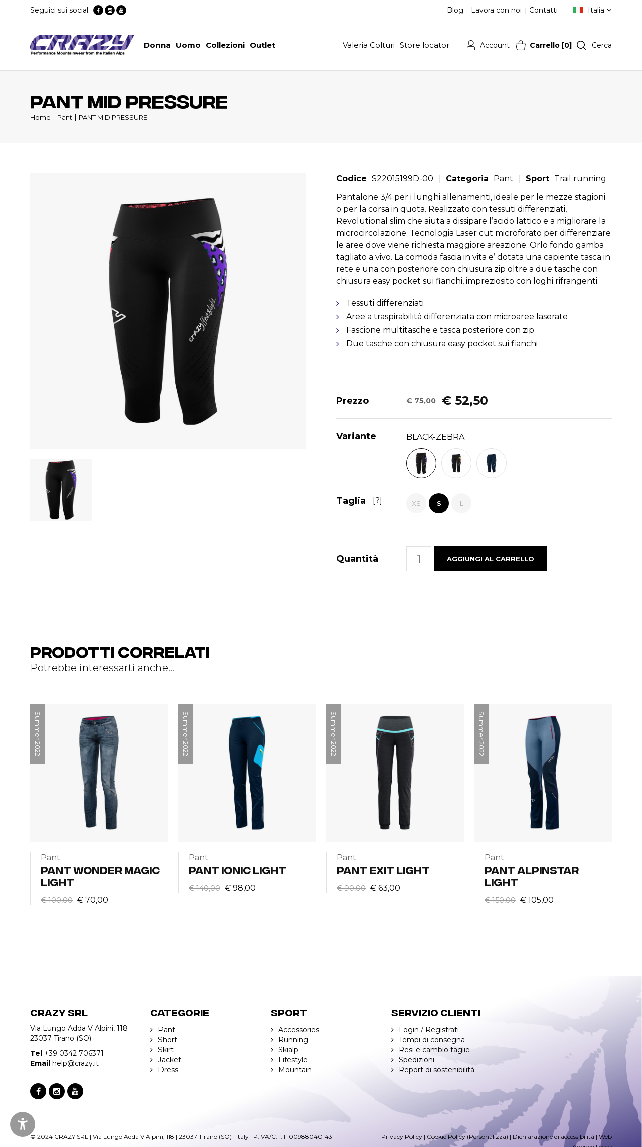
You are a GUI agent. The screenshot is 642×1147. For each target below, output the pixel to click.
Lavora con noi (496, 10)
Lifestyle (293, 1059)
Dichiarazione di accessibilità (553, 1136)
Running (293, 1039)
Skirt (166, 1049)
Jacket (169, 1059)
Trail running (580, 178)
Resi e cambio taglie (434, 1049)
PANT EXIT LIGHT (383, 869)
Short (167, 1039)
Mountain (295, 1069)
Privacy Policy (401, 1136)
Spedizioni (416, 1059)
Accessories (298, 1029)
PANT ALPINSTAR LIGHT (532, 875)
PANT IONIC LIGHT (237, 869)
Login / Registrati (429, 1029)
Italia (596, 10)
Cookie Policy (446, 1136)
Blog (455, 10)
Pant (64, 117)
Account (495, 45)
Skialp (288, 1049)
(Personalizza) (487, 1136)
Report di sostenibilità (436, 1069)
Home (40, 117)
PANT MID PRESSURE (113, 117)
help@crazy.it (75, 1063)
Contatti (543, 10)
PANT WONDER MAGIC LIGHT (100, 875)
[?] (377, 500)
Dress (168, 1069)
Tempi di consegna (432, 1039)
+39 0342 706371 (74, 1053)
